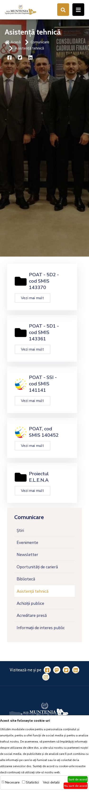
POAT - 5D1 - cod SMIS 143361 (44, 332)
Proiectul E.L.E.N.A (39, 477)
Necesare (12, 782)
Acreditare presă (32, 615)
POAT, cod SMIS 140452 (44, 432)
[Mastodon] (57, 670)
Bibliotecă (26, 579)
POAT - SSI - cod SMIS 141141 (43, 383)
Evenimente (27, 542)
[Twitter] (66, 670)
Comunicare (40, 42)
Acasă (13, 42)
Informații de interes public (41, 628)
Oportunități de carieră (37, 567)
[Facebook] (47, 670)
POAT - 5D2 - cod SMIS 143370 (44, 281)
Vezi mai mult (32, 298)
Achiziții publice (30, 603)
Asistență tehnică (29, 48)
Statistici (32, 782)
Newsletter (27, 554)
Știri (20, 530)
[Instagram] (46, 677)
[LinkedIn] (76, 670)
